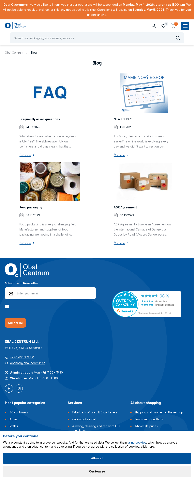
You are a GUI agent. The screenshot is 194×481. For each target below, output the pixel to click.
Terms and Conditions (149, 419)
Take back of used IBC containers (94, 412)
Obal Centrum (14, 52)
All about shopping (145, 402)
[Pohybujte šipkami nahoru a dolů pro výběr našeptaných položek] (97, 37)
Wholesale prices (146, 426)
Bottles (13, 426)
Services (75, 402)
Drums (13, 419)
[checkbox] (7, 307)
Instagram (19, 389)
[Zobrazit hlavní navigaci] (185, 26)
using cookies (137, 442)
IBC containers (18, 412)
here (151, 446)
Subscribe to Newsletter (21, 283)
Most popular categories (25, 402)
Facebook (9, 389)
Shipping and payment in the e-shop (158, 412)
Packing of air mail (84, 419)
